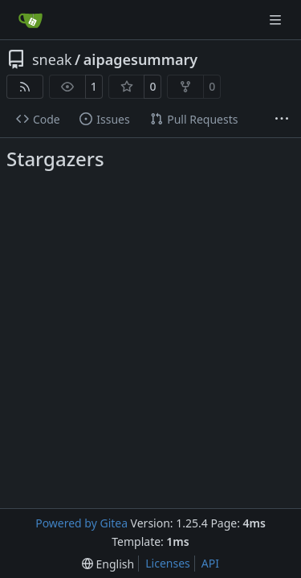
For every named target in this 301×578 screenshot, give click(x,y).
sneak (52, 59)
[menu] (108, 564)
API (210, 563)
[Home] (30, 20)
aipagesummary (140, 59)
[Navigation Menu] (277, 19)
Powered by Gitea (81, 523)
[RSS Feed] (24, 87)
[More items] (282, 119)
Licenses (167, 563)
